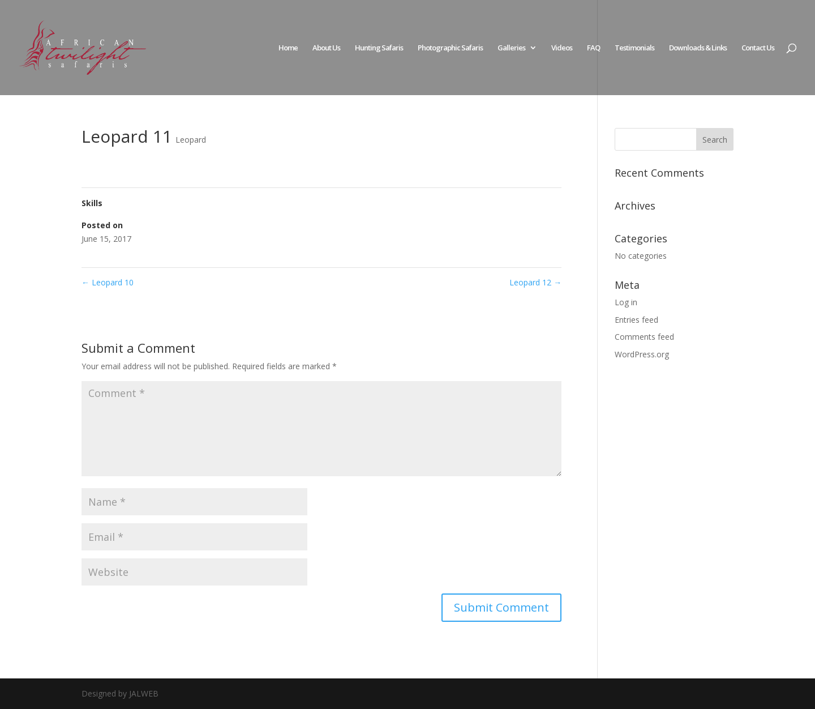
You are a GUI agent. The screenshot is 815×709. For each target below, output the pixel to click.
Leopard (190, 139)
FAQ (593, 48)
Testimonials (634, 48)
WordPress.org (642, 354)
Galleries (511, 48)
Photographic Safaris (450, 48)
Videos (561, 48)
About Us (326, 48)
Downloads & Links (698, 48)
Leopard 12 (535, 282)
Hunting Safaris (379, 48)
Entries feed (636, 319)
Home (288, 48)
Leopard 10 (108, 282)
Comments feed (644, 336)
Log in (626, 302)
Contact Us (757, 48)
